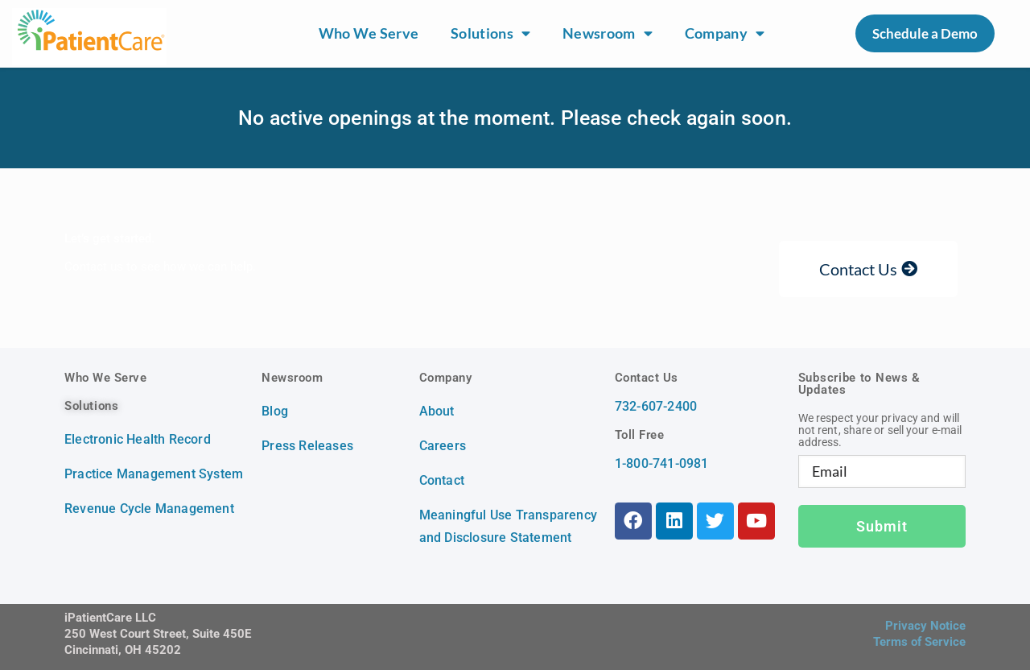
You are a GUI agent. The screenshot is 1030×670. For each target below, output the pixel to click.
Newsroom (607, 34)
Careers (442, 445)
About (437, 411)
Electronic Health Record (137, 439)
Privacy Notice (925, 625)
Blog (275, 411)
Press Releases (307, 445)
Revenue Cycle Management (149, 508)
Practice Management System (153, 474)
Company (724, 34)
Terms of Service (919, 642)
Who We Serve (369, 33)
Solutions (490, 34)
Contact (441, 480)
